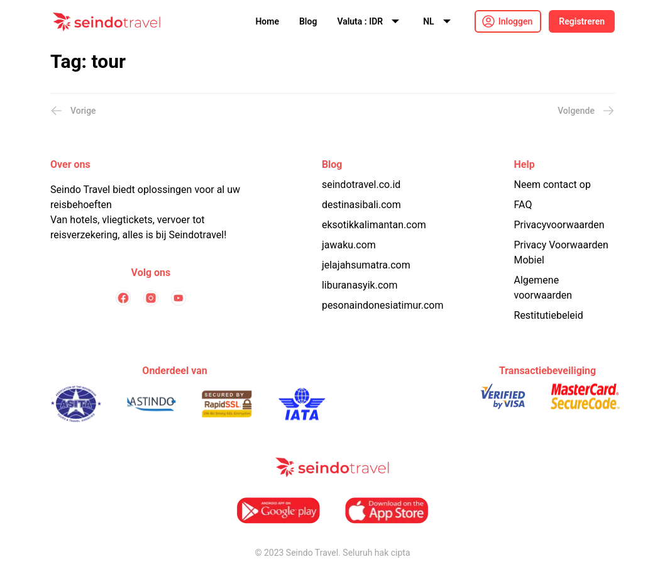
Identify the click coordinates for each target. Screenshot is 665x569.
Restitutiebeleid (548, 315)
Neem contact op (552, 185)
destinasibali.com (361, 205)
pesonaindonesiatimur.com (383, 305)
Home (267, 21)
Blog (308, 21)
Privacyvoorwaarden (559, 225)
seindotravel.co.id (361, 185)
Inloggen (515, 21)
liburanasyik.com (360, 285)
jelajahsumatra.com (366, 265)
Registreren (582, 21)
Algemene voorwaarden (543, 287)
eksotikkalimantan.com (374, 225)
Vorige (73, 110)
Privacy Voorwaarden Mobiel (561, 252)
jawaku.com (349, 245)
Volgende (586, 110)
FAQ (523, 205)
